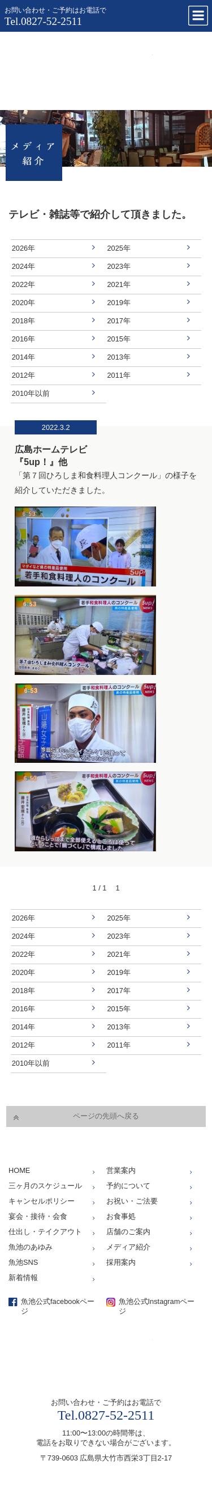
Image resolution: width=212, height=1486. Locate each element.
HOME (19, 1170)
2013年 (119, 357)
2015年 (119, 339)
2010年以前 (31, 393)
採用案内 (121, 1262)
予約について (128, 1185)
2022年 (23, 284)
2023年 (119, 266)
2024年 (23, 266)
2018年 (23, 320)
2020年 (23, 302)
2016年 (23, 339)
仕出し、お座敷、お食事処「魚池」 (82, 68)
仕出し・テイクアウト (45, 1231)
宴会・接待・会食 (37, 1216)
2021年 (119, 284)
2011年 (119, 375)
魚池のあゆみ (30, 1247)
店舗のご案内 (128, 1231)
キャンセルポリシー (41, 1201)
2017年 (119, 320)
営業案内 (121, 1170)
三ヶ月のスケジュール (45, 1185)
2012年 (23, 375)
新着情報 (23, 1277)
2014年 (23, 357)
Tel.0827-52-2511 (43, 21)
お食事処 (121, 1216)
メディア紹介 (128, 1247)
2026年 (23, 248)
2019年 (119, 302)
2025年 (119, 248)
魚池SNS (23, 1262)
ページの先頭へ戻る (106, 1116)
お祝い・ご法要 (132, 1201)
